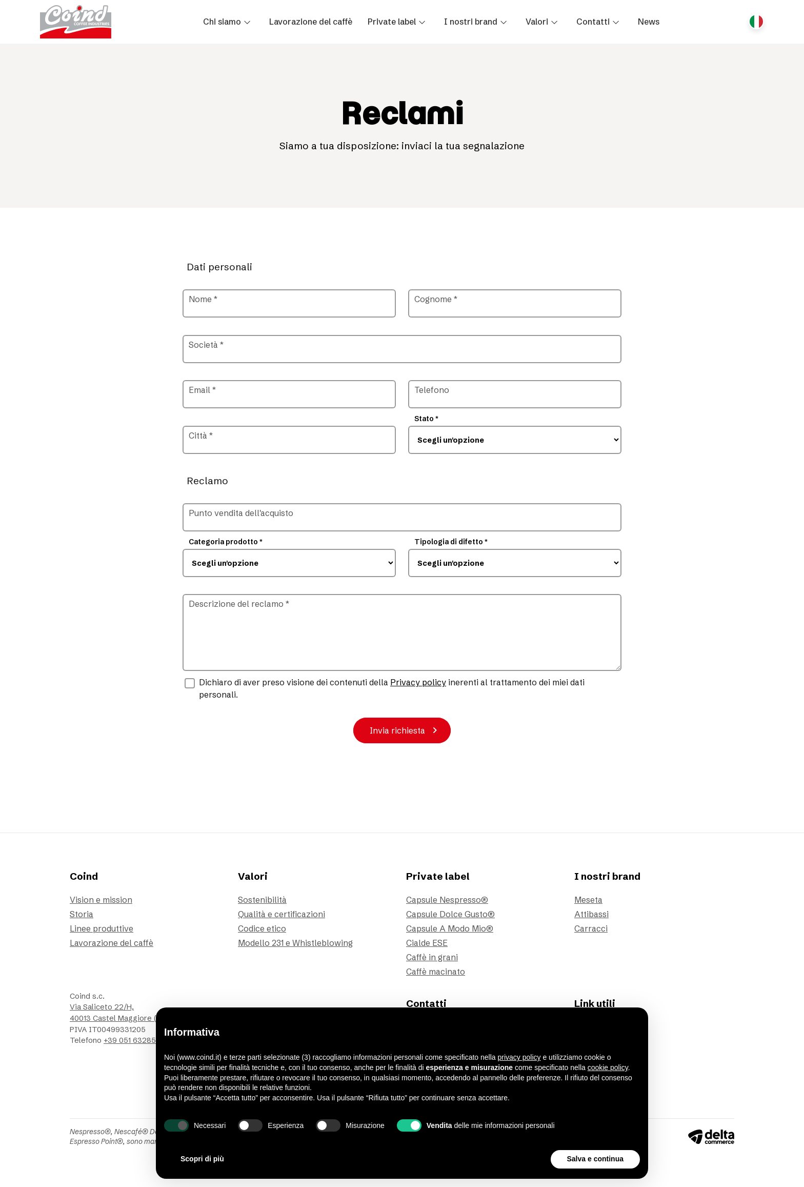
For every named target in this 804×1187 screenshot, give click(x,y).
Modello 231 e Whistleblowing (295, 943)
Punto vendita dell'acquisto (241, 513)
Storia (81, 914)
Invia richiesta (405, 730)
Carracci (591, 928)
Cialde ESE (427, 943)
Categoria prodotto (226, 541)
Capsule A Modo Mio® (449, 928)
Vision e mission (101, 900)
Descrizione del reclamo (239, 604)
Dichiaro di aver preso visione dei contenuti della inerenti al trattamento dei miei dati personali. (392, 688)
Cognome (435, 299)
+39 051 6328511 (132, 1040)
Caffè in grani (432, 957)
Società (206, 345)
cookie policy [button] (608, 1067)
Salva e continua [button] (595, 1159)
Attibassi (591, 914)
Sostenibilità (262, 900)
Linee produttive (101, 928)
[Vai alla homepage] (75, 21)
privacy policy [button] (519, 1057)
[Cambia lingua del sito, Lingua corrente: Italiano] (756, 21)
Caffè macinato (435, 971)
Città (201, 435)
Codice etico (262, 928)
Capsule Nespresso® (447, 900)
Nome (203, 299)
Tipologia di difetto (451, 541)
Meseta (588, 900)
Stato (426, 418)
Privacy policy (418, 682)
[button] (228, 21)
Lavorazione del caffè (111, 943)
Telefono (431, 390)
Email (202, 390)
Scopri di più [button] (202, 1159)
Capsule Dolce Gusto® (450, 914)
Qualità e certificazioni (281, 914)
